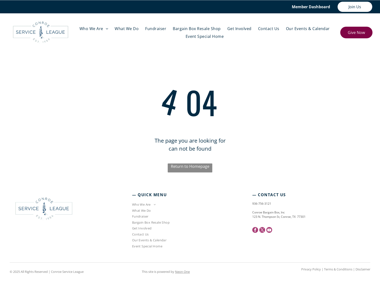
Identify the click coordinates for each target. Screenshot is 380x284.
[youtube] (269, 230)
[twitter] (262, 230)
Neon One (182, 271)
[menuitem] (95, 28)
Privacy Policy (311, 269)
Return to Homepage (190, 166)
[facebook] (255, 230)
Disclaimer (363, 269)
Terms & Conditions (338, 269)
